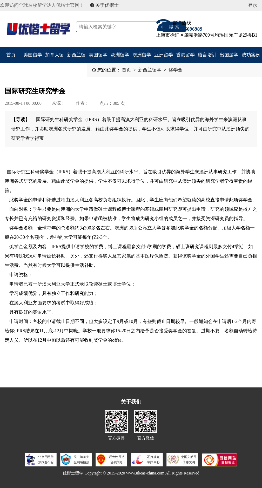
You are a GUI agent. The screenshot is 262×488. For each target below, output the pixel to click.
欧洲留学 (120, 54)
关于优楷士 (104, 5)
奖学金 (176, 69)
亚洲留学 (163, 54)
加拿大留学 (54, 62)
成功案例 (251, 54)
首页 (11, 54)
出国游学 (229, 54)
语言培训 (207, 54)
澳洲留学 (141, 54)
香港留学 (185, 54)
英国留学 (98, 54)
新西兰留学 (76, 62)
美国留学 (32, 54)
